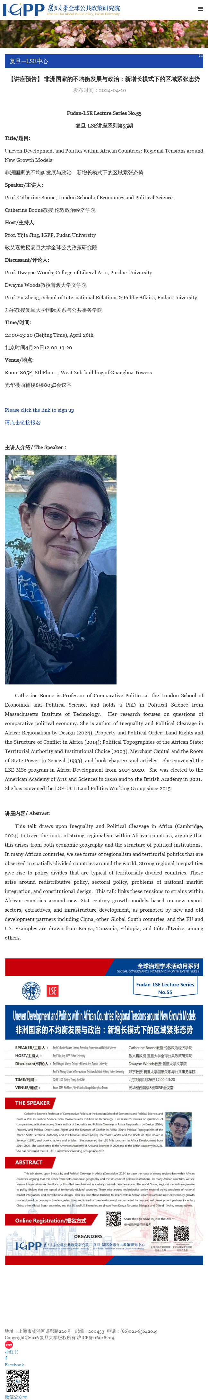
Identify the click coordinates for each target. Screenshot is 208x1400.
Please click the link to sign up (39, 410)
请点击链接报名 (23, 422)
